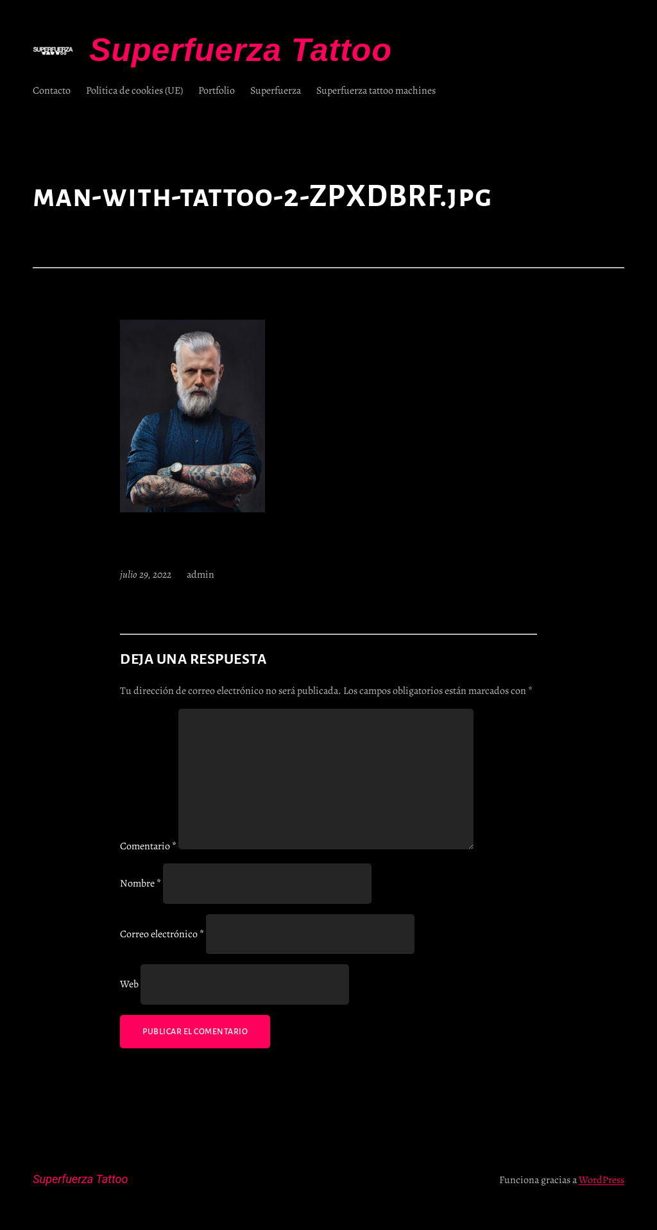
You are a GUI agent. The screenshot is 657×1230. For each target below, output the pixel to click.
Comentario (148, 846)
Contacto (52, 90)
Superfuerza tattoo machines (376, 90)
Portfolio (216, 90)
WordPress (601, 1180)
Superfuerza (275, 90)
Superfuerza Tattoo (240, 50)
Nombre (140, 883)
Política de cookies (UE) (134, 90)
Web (129, 984)
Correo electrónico (162, 934)
